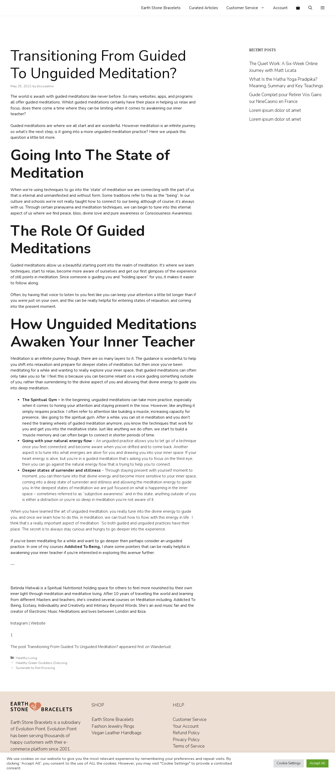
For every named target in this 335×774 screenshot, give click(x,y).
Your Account (186, 726)
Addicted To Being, (82, 546)
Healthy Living (26, 658)
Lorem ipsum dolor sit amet (275, 110)
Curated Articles (203, 7)
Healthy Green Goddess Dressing (41, 663)
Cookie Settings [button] (289, 763)
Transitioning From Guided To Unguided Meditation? (72, 646)
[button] (322, 8)
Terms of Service (189, 746)
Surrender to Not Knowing (35, 668)
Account (280, 7)
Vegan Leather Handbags (117, 733)
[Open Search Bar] (310, 8)
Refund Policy (186, 733)
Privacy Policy (186, 740)
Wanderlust (160, 646)
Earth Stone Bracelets (161, 7)
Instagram (19, 623)
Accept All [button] (317, 763)
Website (38, 623)
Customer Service (247, 8)
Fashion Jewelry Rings (113, 726)
